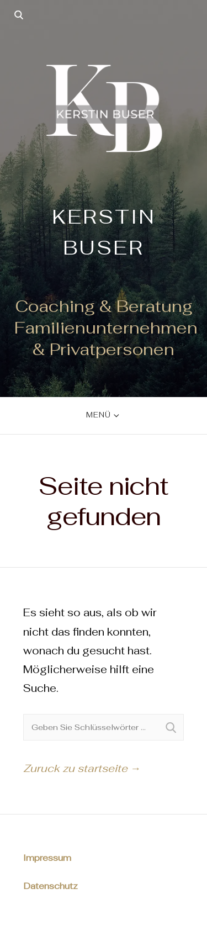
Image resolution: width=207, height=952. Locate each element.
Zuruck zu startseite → (82, 768)
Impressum (47, 858)
